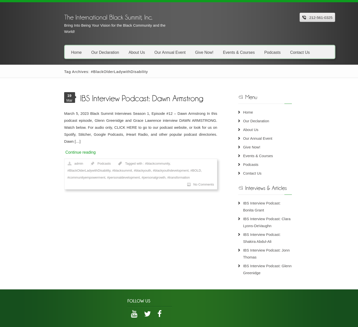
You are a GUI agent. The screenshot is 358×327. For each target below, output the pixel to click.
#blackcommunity (135, 156)
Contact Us (277, 52)
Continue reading (58, 145)
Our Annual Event (147, 52)
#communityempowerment (133, 163)
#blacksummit (204, 156)
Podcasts (250, 52)
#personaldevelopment (170, 163)
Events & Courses (216, 52)
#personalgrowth (200, 163)
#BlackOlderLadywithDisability (170, 156)
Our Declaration (82, 52)
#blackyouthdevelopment (82, 163)
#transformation (56, 170)
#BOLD (106, 163)
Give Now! (182, 52)
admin (56, 156)
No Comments (212, 170)
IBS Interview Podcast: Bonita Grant (281, 203)
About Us (114, 52)
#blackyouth (53, 163)
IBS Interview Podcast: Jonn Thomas (282, 243)
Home (54, 52)
